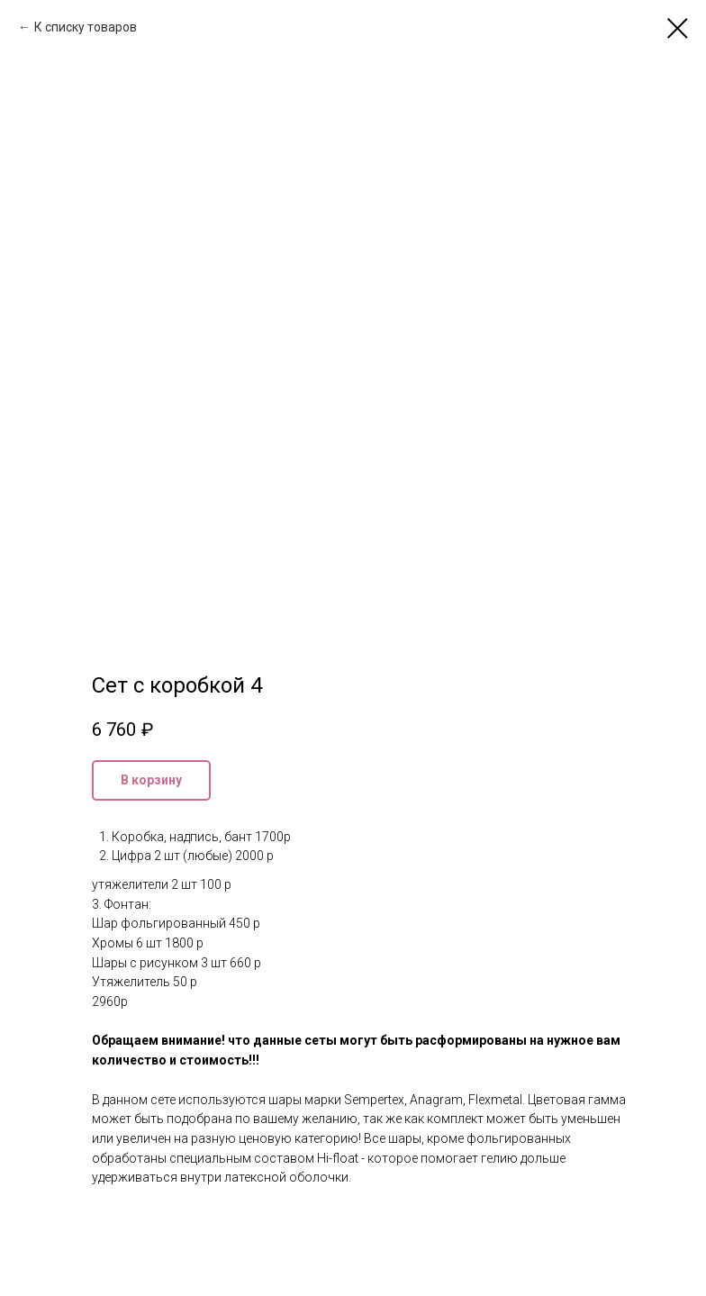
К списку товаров (85, 27)
